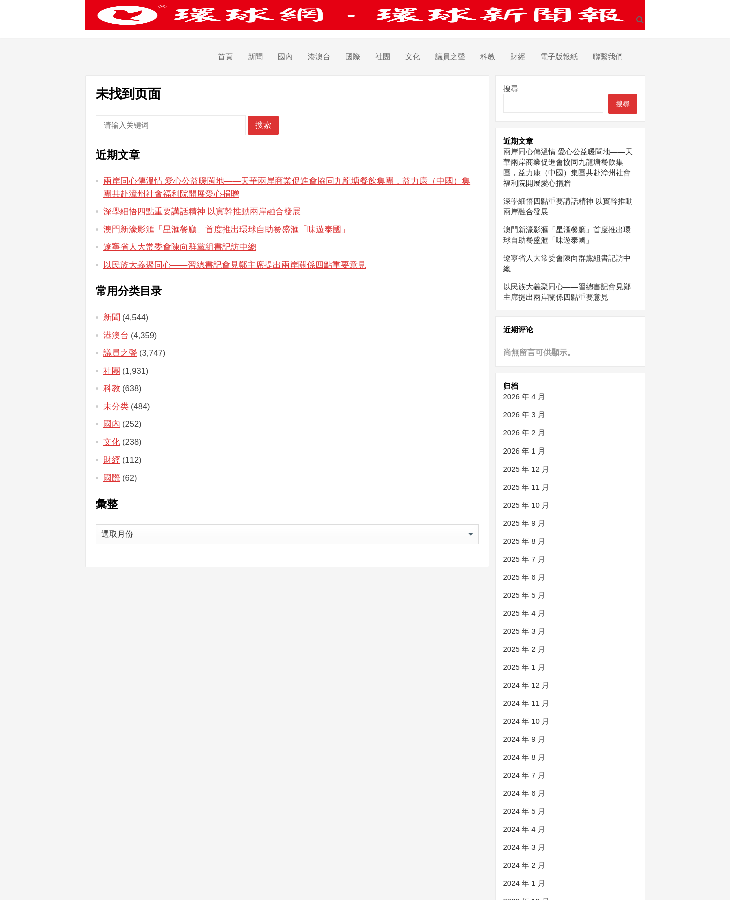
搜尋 (510, 88)
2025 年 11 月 (526, 487)
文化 (412, 56)
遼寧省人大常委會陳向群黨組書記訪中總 (179, 246)
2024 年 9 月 (524, 739)
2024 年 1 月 (524, 883)
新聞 (255, 56)
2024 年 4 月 (524, 829)
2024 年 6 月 (524, 793)
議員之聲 (450, 56)
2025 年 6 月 (524, 577)
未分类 (116, 406)
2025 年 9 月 (524, 523)
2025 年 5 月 (524, 595)
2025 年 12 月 (526, 469)
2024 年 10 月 (526, 721)
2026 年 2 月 (524, 432)
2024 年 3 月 (524, 847)
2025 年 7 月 (524, 559)
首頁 (225, 56)
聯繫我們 (608, 56)
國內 (285, 56)
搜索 (263, 125)
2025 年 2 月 (524, 649)
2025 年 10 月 (526, 505)
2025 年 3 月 (524, 631)
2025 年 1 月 (524, 667)
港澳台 (319, 56)
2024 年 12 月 (526, 685)
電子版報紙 (559, 56)
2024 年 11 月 (526, 703)
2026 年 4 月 (524, 396)
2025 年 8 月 (524, 541)
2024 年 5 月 (524, 811)
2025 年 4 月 (524, 613)
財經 (517, 56)
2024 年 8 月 (524, 757)
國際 (352, 56)
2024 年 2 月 (524, 865)
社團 (382, 56)
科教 (487, 56)
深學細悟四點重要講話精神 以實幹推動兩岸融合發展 (202, 211)
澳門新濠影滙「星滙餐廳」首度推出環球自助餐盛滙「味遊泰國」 (226, 229)
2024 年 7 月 (524, 775)
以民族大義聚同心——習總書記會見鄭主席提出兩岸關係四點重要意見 (234, 264)
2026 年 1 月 (524, 450)
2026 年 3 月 (524, 414)
